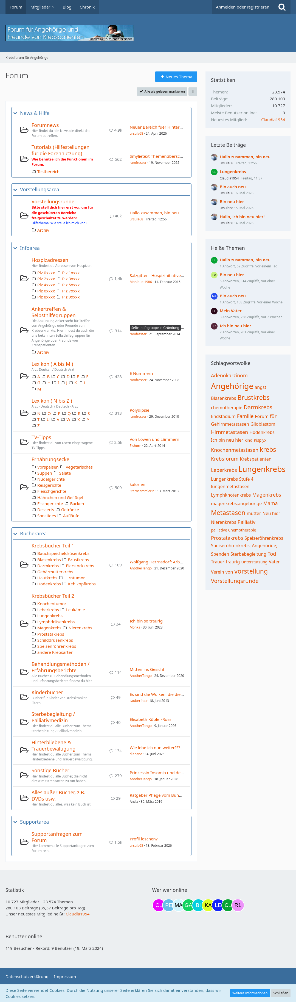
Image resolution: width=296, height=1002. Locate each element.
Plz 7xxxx (71, 291)
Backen (77, 503)
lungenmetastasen (230, 486)
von (229, 572)
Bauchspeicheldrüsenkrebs (63, 553)
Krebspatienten (256, 459)
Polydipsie (140, 410)
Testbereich (48, 171)
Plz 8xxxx (46, 297)
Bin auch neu (233, 186)
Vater (274, 562)
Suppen (44, 473)
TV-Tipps (41, 437)
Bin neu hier (232, 201)
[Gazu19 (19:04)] (188, 905)
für (273, 416)
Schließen (281, 993)
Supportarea (34, 822)
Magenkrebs (49, 627)
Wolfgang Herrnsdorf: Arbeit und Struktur (170, 561)
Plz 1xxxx (71, 272)
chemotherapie (226, 408)
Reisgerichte (49, 485)
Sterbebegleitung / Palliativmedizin (53, 717)
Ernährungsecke (50, 459)
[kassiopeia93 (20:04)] (208, 905)
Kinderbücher (47, 692)
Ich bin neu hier (235, 325)
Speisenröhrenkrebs (56, 646)
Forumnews (45, 125)
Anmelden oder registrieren (242, 7)
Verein (217, 572)
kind (248, 440)
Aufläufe (71, 515)
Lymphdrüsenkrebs (56, 621)
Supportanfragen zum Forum (57, 837)
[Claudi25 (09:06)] (158, 905)
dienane (136, 754)
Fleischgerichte (51, 491)
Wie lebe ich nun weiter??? (155, 747)
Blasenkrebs (49, 559)
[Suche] (282, 7)
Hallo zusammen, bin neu (154, 212)
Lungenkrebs (50, 615)
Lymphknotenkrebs (231, 495)
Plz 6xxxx (46, 291)
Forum (261, 416)
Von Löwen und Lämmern (154, 439)
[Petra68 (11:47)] (168, 905)
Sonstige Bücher (50, 770)
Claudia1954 (273, 119)
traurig (233, 562)
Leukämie (75, 609)
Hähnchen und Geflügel (60, 497)
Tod (272, 553)
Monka (135, 627)
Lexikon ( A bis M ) (52, 364)
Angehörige (232, 386)
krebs (268, 449)
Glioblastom (262, 424)
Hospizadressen (50, 260)
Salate (65, 473)
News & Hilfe (35, 113)
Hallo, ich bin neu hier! (242, 216)
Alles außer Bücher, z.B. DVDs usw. (58, 795)
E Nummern (141, 373)
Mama (270, 503)
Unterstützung (254, 561)
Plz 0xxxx (46, 272)
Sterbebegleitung (248, 554)
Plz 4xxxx (46, 284)
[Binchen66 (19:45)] (198, 905)
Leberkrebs (48, 609)
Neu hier (271, 513)
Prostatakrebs (50, 634)
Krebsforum (225, 458)
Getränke (70, 509)
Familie (245, 416)
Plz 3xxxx (71, 278)
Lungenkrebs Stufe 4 (232, 479)
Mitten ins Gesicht (147, 669)
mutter (254, 513)
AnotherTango (141, 568)
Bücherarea (33, 533)
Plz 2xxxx (46, 278)
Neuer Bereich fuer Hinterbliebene (163, 127)
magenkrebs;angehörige (236, 503)
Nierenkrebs (80, 627)
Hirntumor (74, 577)
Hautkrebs (47, 577)
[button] (192, 91)
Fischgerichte (50, 503)
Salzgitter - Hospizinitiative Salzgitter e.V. (169, 275)
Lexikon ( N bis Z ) (52, 400)
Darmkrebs (48, 565)
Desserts (45, 509)
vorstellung (251, 571)
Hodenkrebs (49, 583)
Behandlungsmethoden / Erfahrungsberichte (60, 667)
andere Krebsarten (55, 652)
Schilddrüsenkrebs (55, 640)
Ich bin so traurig (146, 621)
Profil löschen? (144, 839)
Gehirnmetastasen (230, 424)
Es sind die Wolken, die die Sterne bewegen (171, 694)
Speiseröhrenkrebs (263, 538)
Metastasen (228, 512)
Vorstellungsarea (39, 189)
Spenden (220, 554)
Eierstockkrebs (80, 565)
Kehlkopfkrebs (82, 583)
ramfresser (138, 162)
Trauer (217, 562)
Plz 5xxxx (71, 284)
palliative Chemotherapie (233, 530)
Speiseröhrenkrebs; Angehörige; (244, 545)
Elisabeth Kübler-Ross (150, 719)
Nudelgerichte (51, 479)
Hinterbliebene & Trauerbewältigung (53, 745)
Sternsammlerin (142, 491)
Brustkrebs (78, 559)
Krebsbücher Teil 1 (53, 545)
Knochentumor (51, 603)
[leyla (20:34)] (218, 905)
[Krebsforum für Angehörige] (148, 33)
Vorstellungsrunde (53, 201)
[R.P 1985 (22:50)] (237, 905)
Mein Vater (231, 310)
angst (260, 387)
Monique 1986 (141, 281)
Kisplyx (260, 440)
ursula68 (136, 133)
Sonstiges (46, 515)
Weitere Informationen (250, 993)
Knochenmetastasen (234, 450)
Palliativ (246, 522)
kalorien (137, 484)
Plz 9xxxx (71, 297)
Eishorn (136, 445)
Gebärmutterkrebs (55, 571)
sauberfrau (138, 700)
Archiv (43, 230)
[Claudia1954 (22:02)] (228, 905)
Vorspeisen (48, 467)
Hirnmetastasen (229, 432)
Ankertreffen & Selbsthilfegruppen (54, 312)
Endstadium (223, 416)
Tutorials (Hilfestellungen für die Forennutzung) (60, 150)
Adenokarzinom (229, 375)
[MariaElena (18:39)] (178, 905)
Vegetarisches (79, 467)
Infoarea (30, 248)
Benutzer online (23, 936)
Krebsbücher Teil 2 (53, 596)
